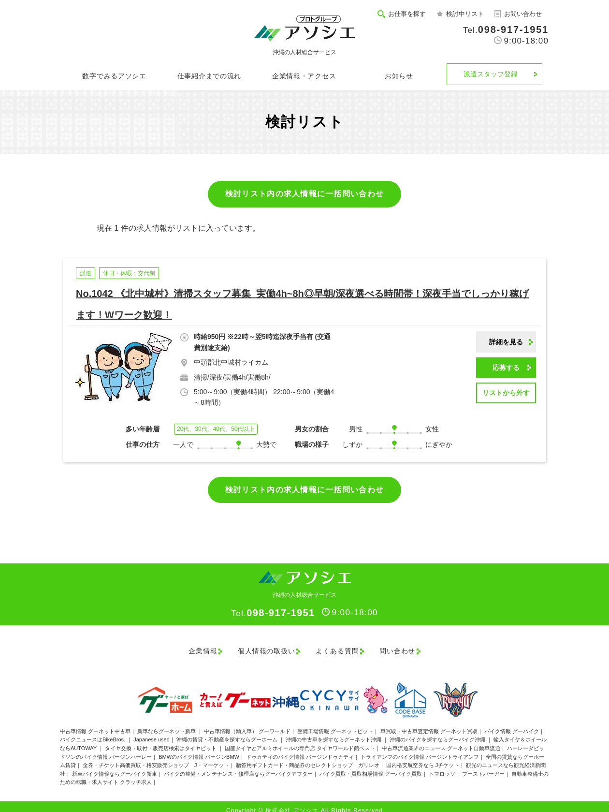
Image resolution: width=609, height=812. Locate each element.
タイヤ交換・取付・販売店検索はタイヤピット (161, 739)
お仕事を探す (407, 13)
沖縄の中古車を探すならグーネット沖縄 (334, 731)
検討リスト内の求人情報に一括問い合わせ (304, 194)
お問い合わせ (523, 13)
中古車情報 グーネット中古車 (95, 722)
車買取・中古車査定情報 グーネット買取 (429, 722)
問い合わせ (402, 646)
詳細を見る (506, 342)
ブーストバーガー (483, 765)
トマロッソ (442, 765)
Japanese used (151, 731)
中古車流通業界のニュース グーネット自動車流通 (441, 739)
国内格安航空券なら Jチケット (423, 757)
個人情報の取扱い (261, 646)
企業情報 (191, 646)
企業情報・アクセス (304, 76)
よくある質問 (337, 646)
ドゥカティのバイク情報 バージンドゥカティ (300, 748)
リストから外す (506, 393)
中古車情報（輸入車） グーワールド (247, 722)
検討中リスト (465, 13)
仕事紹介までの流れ (209, 76)
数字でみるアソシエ (114, 76)
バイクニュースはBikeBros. (93, 731)
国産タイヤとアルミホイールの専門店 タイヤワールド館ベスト (300, 739)
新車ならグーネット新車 (167, 722)
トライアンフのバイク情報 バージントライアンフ (420, 748)
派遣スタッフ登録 (491, 74)
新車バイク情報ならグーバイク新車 (114, 765)
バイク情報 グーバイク (511, 722)
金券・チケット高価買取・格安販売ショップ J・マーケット (156, 757)
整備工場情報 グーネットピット (335, 722)
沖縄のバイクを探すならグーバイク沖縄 (438, 731)
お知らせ (399, 76)
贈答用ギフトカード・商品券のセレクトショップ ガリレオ (307, 757)
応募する (506, 367)
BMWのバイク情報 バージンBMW (199, 748)
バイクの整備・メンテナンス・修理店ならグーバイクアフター (238, 765)
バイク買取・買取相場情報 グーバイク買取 (370, 765)
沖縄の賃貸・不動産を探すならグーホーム (227, 731)
